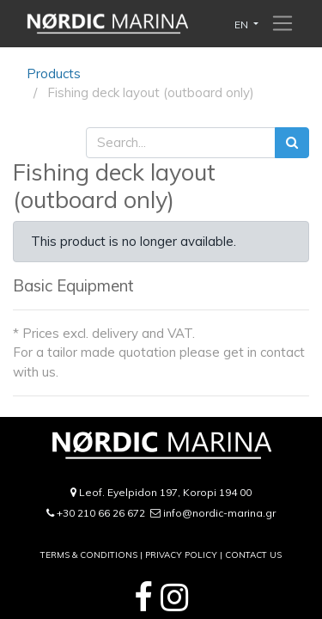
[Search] (292, 143)
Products (54, 73)
